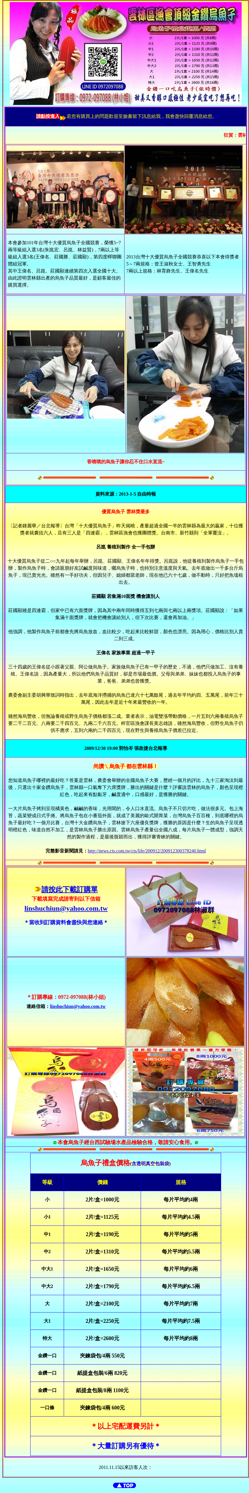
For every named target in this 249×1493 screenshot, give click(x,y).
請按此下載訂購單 (69, 889)
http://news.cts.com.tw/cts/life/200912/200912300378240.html (147, 850)
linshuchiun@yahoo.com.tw (66, 908)
